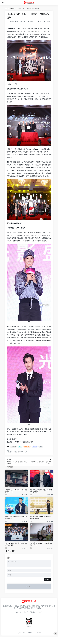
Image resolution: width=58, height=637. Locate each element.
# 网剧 (40, 446)
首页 (7, 8)
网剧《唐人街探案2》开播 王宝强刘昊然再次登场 (41, 491)
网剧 (36, 34)
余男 (8, 223)
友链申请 (18, 612)
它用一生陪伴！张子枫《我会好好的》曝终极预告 (40, 517)
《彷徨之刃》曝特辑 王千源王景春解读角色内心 (41, 544)
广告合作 (39, 612)
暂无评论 (11, 551)
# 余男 (20, 446)
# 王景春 (34, 446)
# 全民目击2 (27, 446)
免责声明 (25, 612)
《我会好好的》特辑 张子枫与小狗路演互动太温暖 (16, 544)
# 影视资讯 (13, 446)
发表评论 (47, 579)
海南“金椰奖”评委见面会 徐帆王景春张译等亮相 (16, 517)
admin (30, 21)
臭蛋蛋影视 (28, 632)
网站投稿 (32, 612)
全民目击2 (35, 31)
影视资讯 (12, 8)
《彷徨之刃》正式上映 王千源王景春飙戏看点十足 (16, 491)
